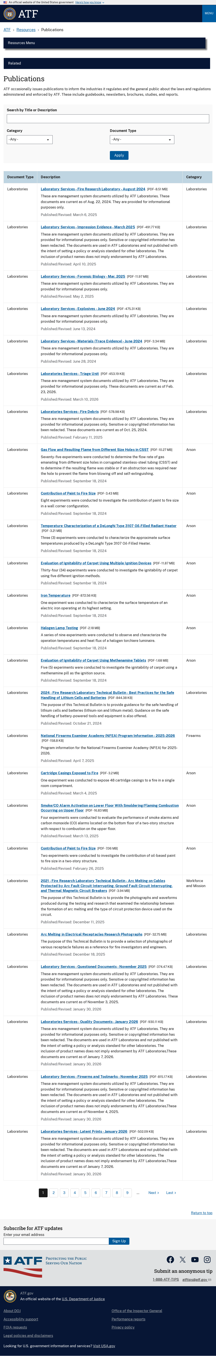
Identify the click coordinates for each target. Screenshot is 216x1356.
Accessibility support (21, 1319)
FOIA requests (15, 1327)
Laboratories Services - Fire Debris (70, 412)
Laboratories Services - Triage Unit (70, 374)
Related (14, 63)
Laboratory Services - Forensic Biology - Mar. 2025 (83, 276)
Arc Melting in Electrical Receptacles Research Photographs (91, 934)
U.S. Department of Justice (83, 1299)
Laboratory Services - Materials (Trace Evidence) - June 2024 (91, 341)
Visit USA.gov (104, 1346)
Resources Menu (21, 43)
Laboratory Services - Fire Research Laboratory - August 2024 (93, 189)
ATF (7, 29)
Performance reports (128, 1319)
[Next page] (154, 1193)
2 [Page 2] (54, 1193)
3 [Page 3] (64, 1193)
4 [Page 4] (75, 1193)
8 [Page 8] (117, 1193)
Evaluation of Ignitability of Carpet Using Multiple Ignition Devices (96, 563)
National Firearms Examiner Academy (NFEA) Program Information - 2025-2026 (108, 736)
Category (14, 131)
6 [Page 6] (96, 1193)
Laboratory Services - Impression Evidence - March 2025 (88, 227)
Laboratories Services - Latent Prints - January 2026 (84, 1131)
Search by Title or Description (32, 110)
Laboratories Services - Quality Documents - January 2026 (89, 1022)
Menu (209, 13)
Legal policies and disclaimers (28, 1336)
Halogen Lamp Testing (59, 628)
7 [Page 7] (106, 1193)
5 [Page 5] (85, 1193)
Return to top (201, 1213)
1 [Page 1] (43, 1193)
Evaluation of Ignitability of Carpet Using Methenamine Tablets (93, 660)
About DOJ (12, 1311)
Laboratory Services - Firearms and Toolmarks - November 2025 (94, 1077)
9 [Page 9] (127, 1193)
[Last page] (171, 1193)
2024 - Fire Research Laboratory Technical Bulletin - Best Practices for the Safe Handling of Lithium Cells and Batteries (107, 695)
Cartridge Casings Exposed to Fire (69, 773)
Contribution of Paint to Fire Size (68, 493)
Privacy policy (123, 1327)
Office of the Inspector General (137, 1311)
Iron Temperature (55, 595)
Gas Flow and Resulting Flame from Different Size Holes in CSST (95, 450)
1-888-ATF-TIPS (166, 1279)
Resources (26, 29)
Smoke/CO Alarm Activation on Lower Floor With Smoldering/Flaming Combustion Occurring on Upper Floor (110, 807)
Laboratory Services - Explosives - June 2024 (78, 309)
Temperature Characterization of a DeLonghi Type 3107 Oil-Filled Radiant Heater (109, 526)
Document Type (123, 131)
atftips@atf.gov (195, 1280)
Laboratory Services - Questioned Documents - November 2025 (94, 967)
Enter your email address (24, 1235)
